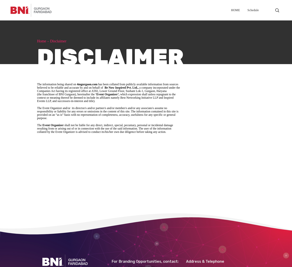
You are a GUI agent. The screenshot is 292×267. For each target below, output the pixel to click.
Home (41, 41)
